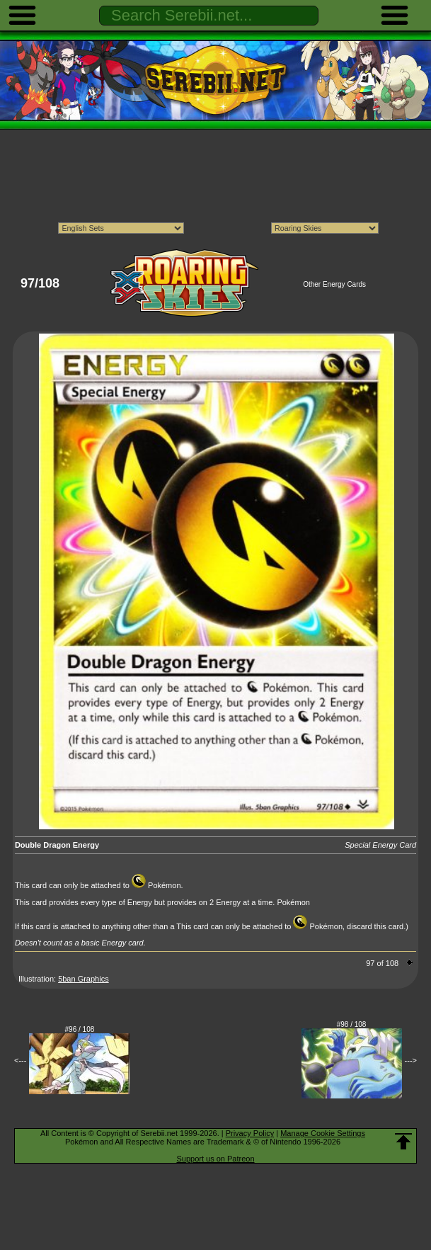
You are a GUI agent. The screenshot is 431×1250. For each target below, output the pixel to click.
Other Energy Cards (334, 284)
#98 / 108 (352, 1024)
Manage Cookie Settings (322, 1133)
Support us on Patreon (215, 1158)
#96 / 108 (80, 1029)
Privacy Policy (250, 1133)
